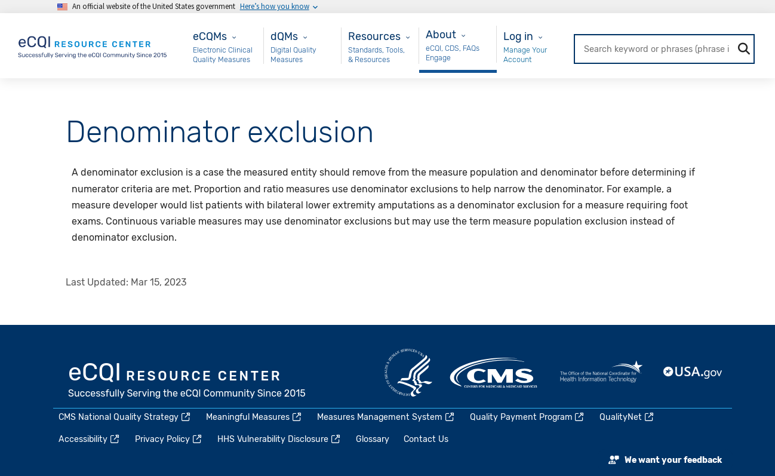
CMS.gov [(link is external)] (494, 373)
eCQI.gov (187, 382)
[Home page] (93, 45)
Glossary (372, 439)
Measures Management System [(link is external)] (386, 417)
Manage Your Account (525, 54)
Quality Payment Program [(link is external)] (528, 417)
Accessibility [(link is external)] (90, 439)
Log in (518, 36)
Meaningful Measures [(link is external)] (254, 417)
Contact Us (426, 439)
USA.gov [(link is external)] (693, 373)
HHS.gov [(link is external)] (408, 373)
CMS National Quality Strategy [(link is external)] (125, 417)
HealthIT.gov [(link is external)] (601, 373)
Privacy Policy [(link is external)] (169, 439)
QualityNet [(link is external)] (627, 417)
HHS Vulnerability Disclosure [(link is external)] (279, 439)
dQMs (284, 36)
